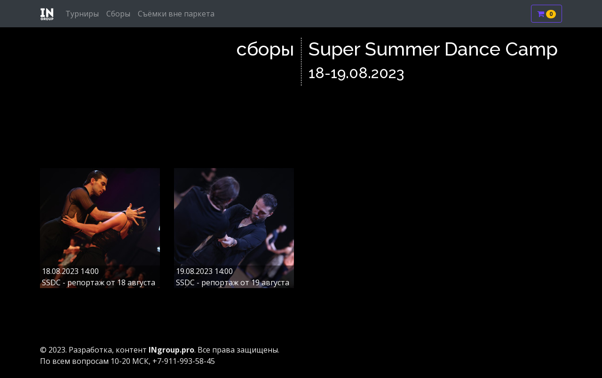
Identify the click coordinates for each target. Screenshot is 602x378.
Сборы (118, 13)
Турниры (82, 13)
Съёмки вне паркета (176, 13)
